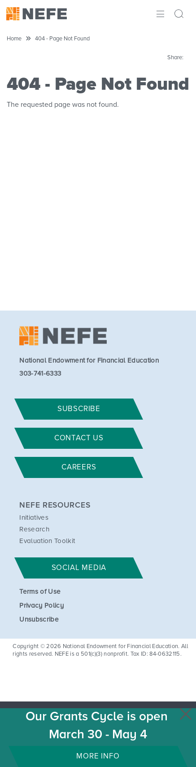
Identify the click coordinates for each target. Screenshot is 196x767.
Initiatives (33, 517)
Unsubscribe (39, 619)
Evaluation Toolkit (47, 541)
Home (14, 39)
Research (34, 529)
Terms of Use (40, 591)
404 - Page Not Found (62, 39)
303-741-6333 (40, 373)
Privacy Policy (41, 605)
